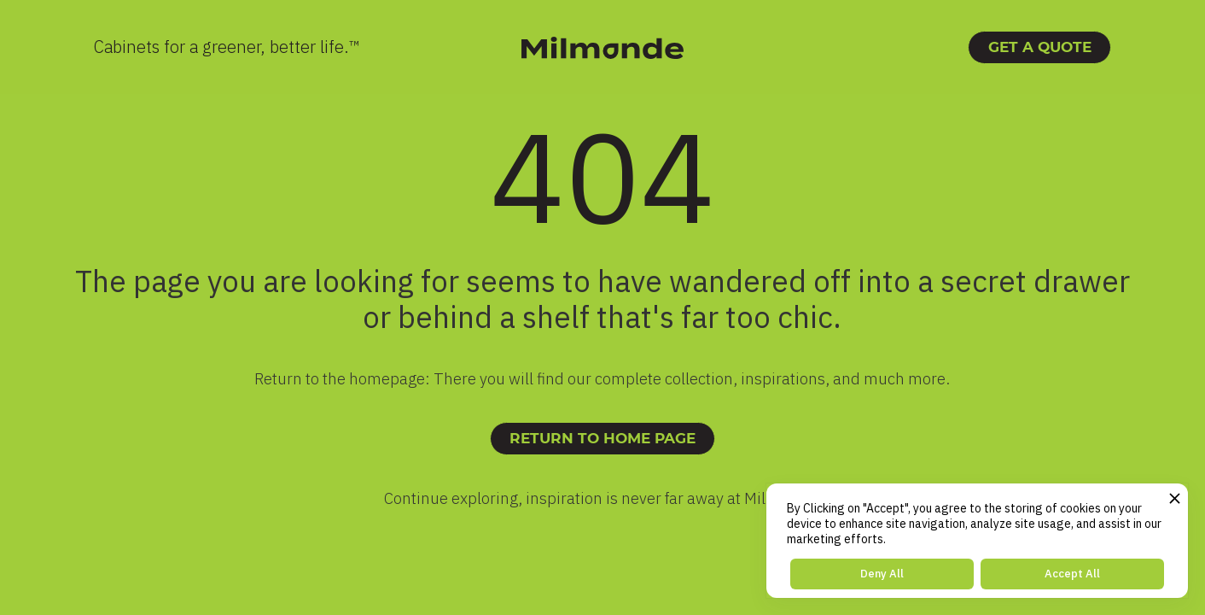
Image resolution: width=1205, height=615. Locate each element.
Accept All (1072, 573)
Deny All (882, 573)
